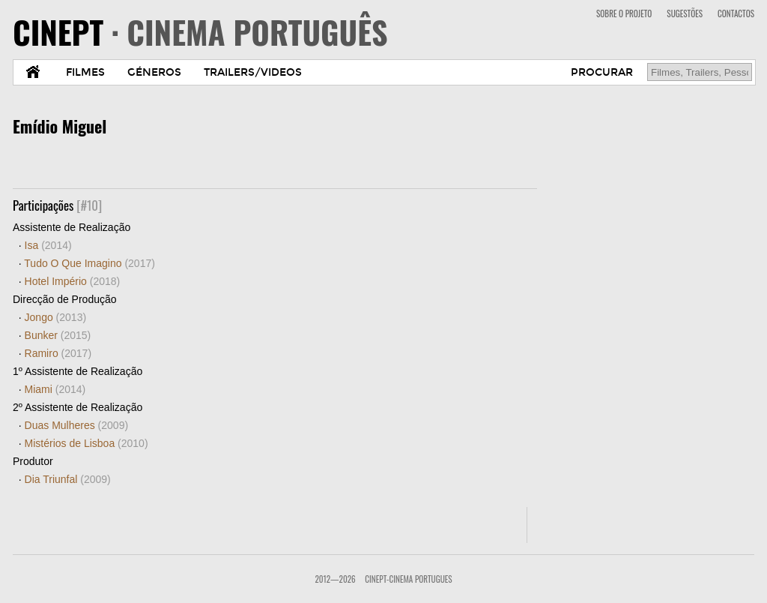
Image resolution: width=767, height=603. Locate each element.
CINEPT (200, 31)
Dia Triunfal (68, 479)
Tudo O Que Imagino (89, 263)
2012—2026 (335, 579)
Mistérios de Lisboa (86, 443)
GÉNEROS (154, 72)
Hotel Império (73, 281)
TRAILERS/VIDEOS (253, 72)
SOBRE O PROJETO (624, 14)
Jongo (56, 317)
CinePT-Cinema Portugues (408, 579)
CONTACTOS (736, 14)
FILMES (85, 72)
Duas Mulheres (77, 425)
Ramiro (58, 353)
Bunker (58, 335)
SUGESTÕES (685, 14)
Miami (55, 389)
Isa (48, 245)
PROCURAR (602, 72)
